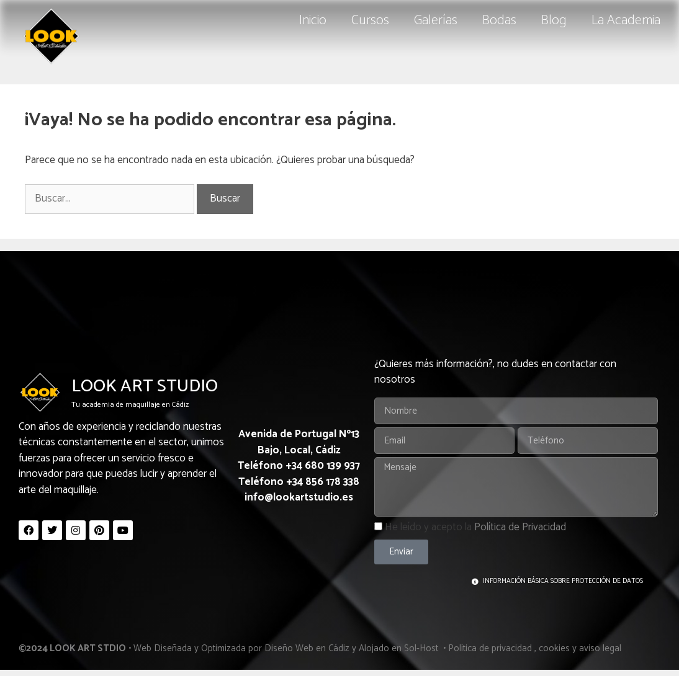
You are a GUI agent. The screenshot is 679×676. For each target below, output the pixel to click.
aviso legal (600, 648)
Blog (554, 20)
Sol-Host (422, 648)
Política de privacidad (490, 648)
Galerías (435, 20)
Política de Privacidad (520, 527)
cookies (554, 648)
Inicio (312, 20)
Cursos (370, 20)
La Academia (625, 20)
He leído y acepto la (475, 527)
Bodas (499, 20)
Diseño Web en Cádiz (306, 648)
